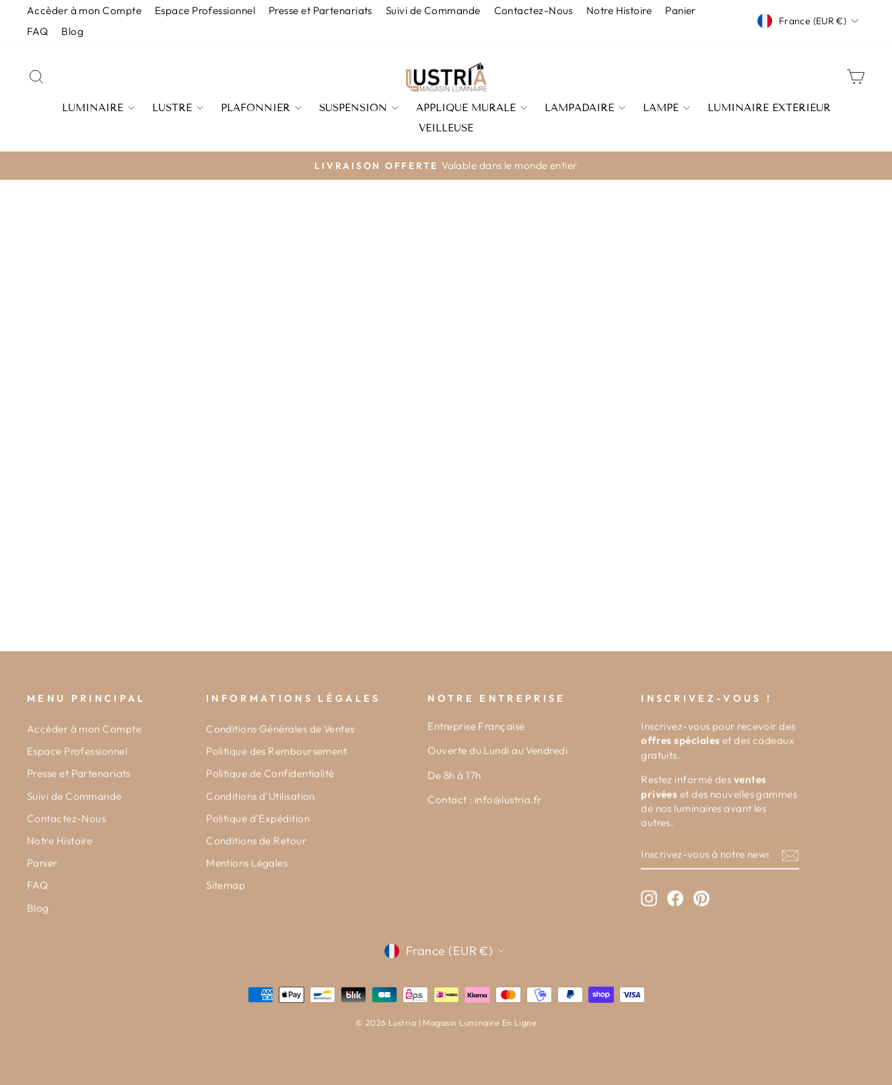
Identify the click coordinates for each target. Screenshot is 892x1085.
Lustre (177, 108)
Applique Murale (471, 108)
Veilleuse (446, 128)
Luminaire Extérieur (769, 108)
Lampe (666, 108)
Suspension (359, 108)
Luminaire (98, 108)
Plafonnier (261, 108)
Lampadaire (585, 108)
